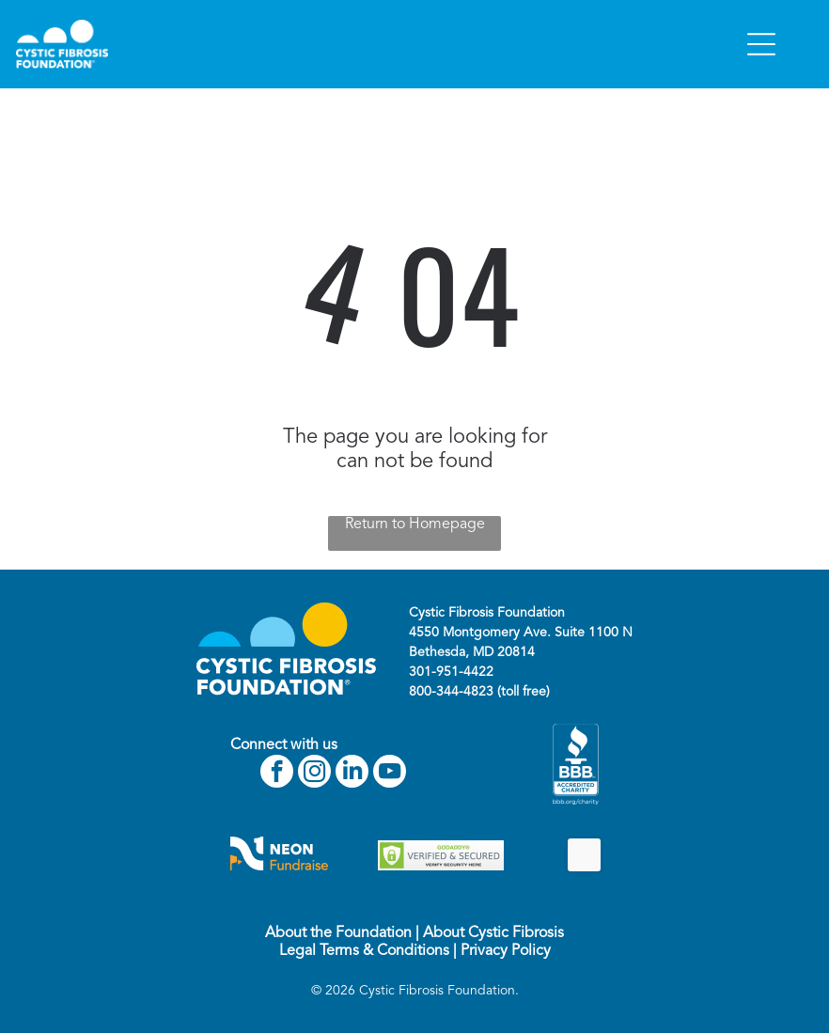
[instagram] (314, 773)
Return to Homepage (415, 524)
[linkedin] (352, 773)
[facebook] (276, 773)
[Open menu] (761, 44)
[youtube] (389, 773)
